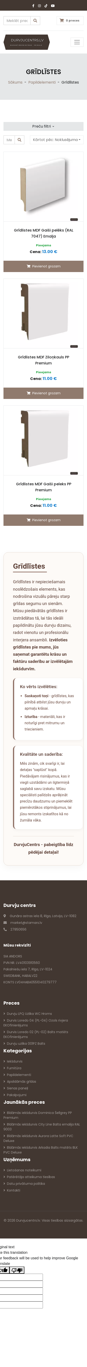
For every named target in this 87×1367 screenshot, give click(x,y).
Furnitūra (12, 1068)
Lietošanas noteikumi (22, 1170)
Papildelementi (42, 82)
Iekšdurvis (13, 1061)
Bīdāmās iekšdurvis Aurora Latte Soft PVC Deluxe (38, 1138)
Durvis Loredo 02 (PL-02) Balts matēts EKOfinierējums (35, 1034)
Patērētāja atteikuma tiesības (29, 1177)
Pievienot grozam (44, 266)
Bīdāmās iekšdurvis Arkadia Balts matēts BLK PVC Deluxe (40, 1150)
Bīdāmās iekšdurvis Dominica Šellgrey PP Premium (37, 1115)
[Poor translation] (17, 1270)
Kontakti (11, 1190)
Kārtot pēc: (55, 139)
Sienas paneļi (15, 1088)
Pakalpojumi (14, 1095)
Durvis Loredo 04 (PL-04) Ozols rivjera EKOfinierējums (35, 1023)
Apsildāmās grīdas (19, 1081)
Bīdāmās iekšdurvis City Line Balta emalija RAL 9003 (41, 1127)
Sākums (15, 82)
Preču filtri (43, 126)
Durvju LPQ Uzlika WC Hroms (27, 1013)
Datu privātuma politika (24, 1183)
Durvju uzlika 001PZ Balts (24, 1043)
